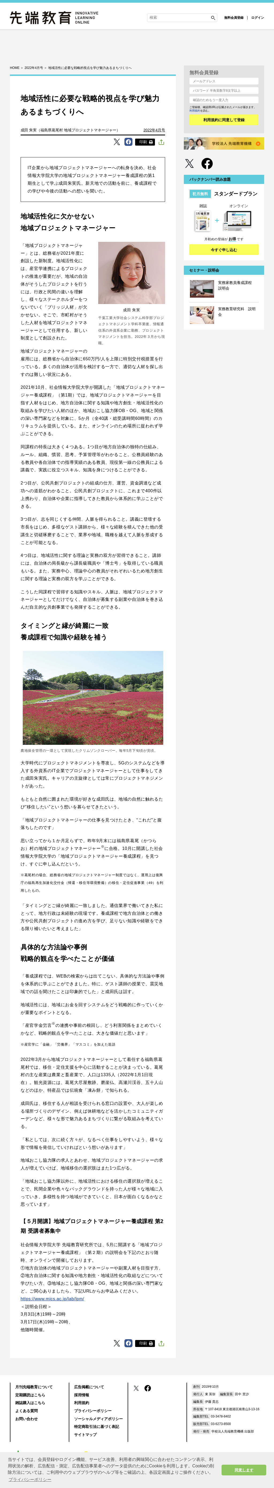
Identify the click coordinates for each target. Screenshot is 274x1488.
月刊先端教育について (34, 1387)
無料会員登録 (233, 18)
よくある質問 (26, 1411)
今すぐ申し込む (224, 250)
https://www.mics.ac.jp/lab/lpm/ (52, 1299)
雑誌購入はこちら (30, 1403)
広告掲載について (89, 1387)
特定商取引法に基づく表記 (96, 1426)
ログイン (257, 18)
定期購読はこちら (30, 1395)
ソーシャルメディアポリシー (98, 1419)
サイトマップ (85, 1435)
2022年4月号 (154, 130)
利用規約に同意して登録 (224, 120)
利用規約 (194, 110)
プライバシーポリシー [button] (30, 1479)
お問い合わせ (26, 1419)
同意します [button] (244, 1470)
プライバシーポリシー (93, 1411)
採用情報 (81, 1395)
